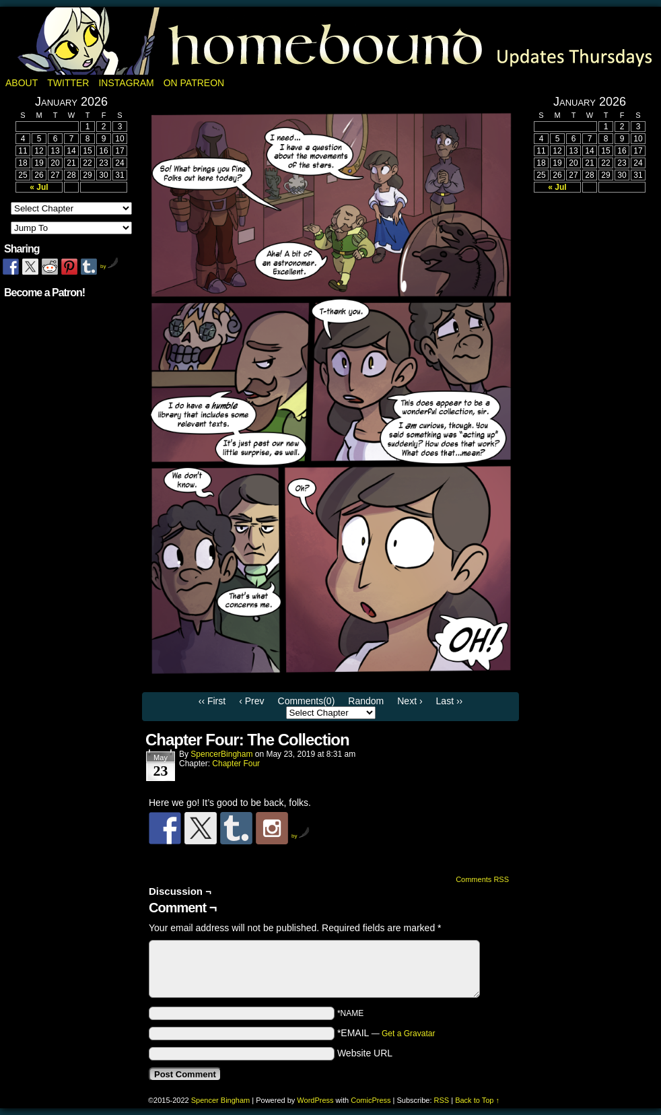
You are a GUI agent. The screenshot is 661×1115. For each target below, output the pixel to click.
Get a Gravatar (408, 1033)
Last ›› (449, 701)
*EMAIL (386, 1032)
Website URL (364, 1053)
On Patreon (194, 82)
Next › (409, 701)
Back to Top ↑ (477, 1100)
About (21, 82)
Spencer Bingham (220, 1100)
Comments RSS (482, 879)
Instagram (125, 82)
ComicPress (370, 1100)
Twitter (68, 82)
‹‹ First (212, 701)
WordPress (315, 1100)
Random (366, 701)
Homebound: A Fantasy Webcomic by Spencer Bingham (330, 41)
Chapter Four (236, 763)
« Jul (39, 187)
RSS (442, 1100)
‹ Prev (251, 701)
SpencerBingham (221, 754)
